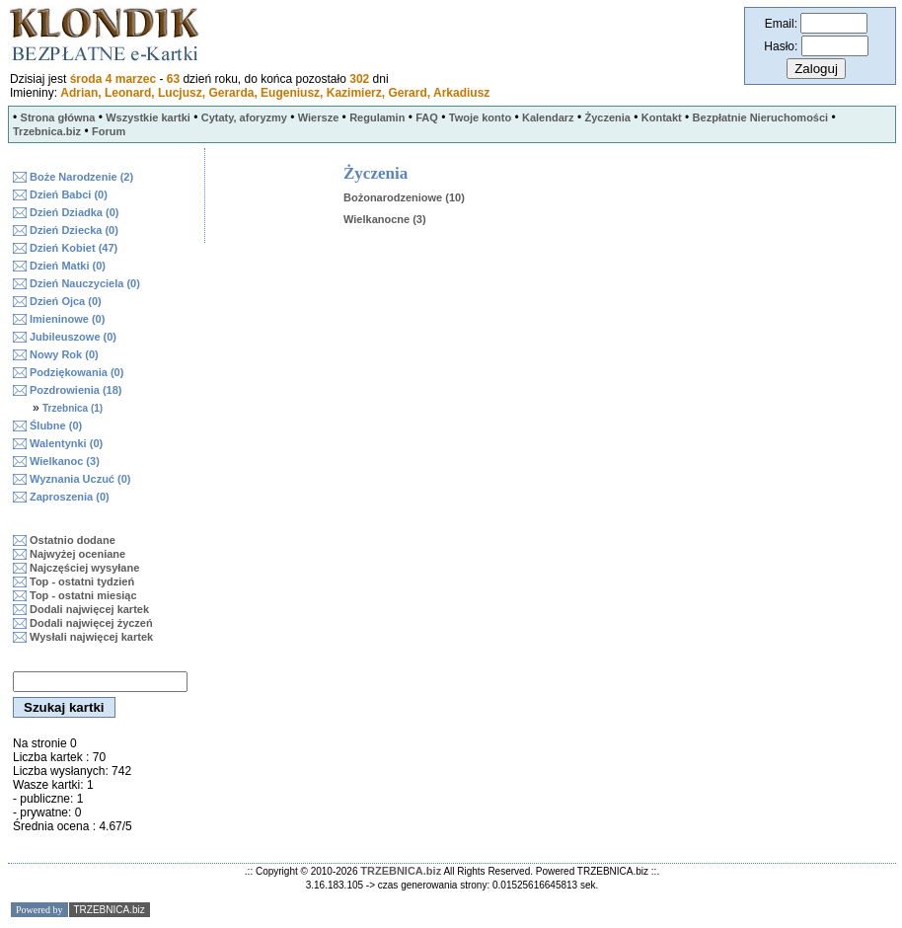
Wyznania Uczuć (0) (80, 479)
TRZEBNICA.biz (400, 871)
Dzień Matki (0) (68, 265)
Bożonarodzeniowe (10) (404, 197)
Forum (108, 131)
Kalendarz (548, 117)
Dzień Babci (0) (69, 194)
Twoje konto (480, 117)
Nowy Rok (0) (64, 354)
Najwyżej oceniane (77, 554)
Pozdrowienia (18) (76, 390)
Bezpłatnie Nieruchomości (761, 117)
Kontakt (661, 117)
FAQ (426, 117)
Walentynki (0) (66, 443)
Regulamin (377, 117)
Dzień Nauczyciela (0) (85, 283)
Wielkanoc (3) (65, 461)
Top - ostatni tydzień (82, 581)
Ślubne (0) (56, 425)
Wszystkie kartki (148, 117)
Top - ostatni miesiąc (83, 595)
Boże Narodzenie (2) (81, 177)
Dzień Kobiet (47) (73, 248)
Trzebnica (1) (72, 408)
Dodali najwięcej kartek (89, 609)
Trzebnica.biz (47, 131)
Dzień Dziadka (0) (74, 212)
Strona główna (58, 117)
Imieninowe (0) (67, 319)
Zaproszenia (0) (70, 497)
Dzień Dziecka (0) (74, 230)
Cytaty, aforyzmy (244, 117)
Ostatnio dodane (72, 540)
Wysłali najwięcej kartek (91, 637)
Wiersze (318, 117)
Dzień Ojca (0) (66, 301)
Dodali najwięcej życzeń (91, 623)
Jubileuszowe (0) (73, 337)
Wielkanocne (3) (384, 219)
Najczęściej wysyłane (84, 568)
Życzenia (607, 117)
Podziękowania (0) (76, 372)
